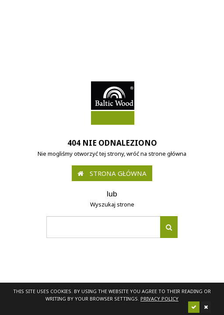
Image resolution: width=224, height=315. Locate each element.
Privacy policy (159, 298)
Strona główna (112, 173)
